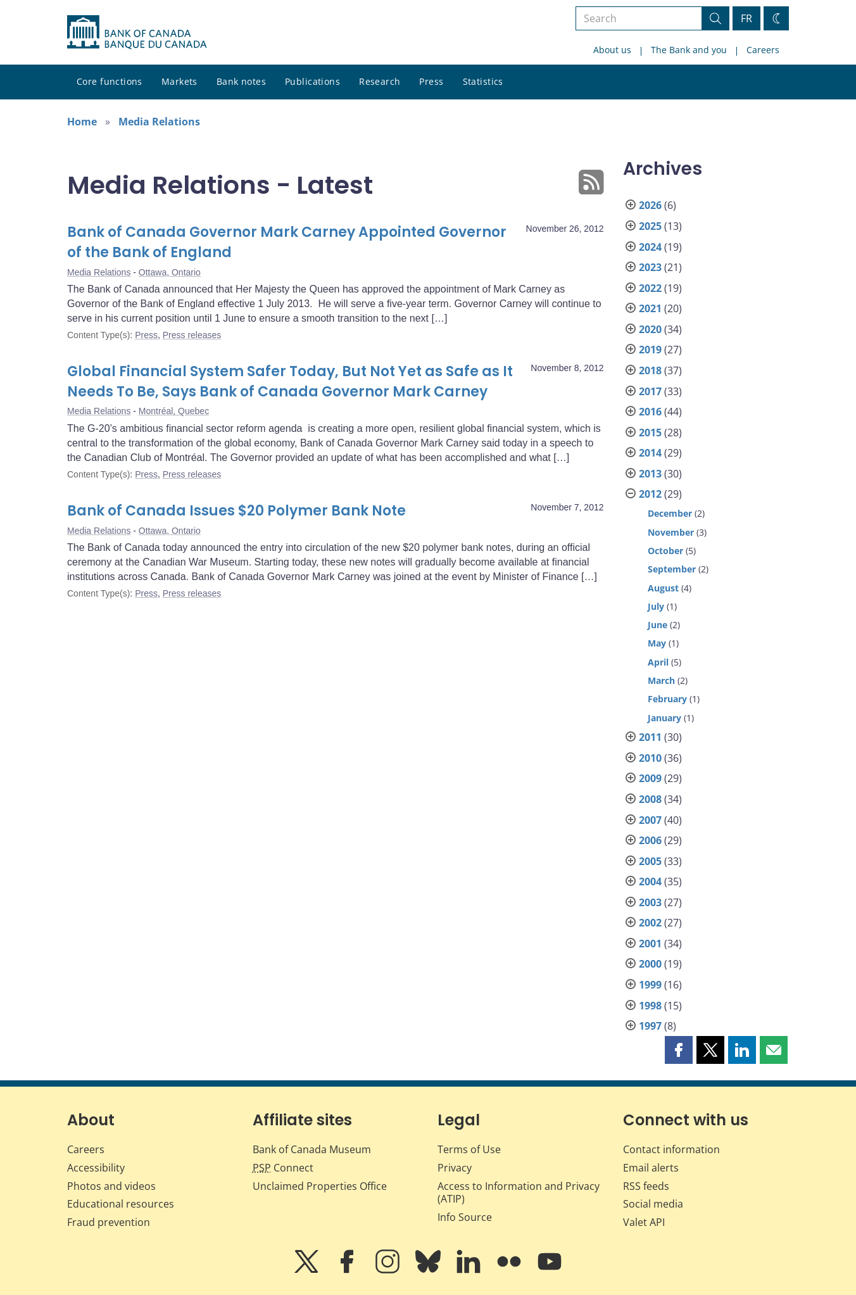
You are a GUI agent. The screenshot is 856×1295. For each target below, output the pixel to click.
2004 (650, 881)
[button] (679, 1050)
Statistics (483, 81)
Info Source (464, 1217)
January (664, 718)
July (656, 606)
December (670, 513)
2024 (650, 247)
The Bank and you (689, 50)
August (663, 588)
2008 (650, 799)
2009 (650, 778)
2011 (650, 737)
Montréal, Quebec (174, 411)
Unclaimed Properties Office (320, 1186)
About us (612, 50)
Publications (312, 81)
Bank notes (241, 81)
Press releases (192, 335)
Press (431, 81)
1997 (650, 1026)
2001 (650, 944)
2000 (650, 964)
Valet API (644, 1222)
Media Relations (159, 122)
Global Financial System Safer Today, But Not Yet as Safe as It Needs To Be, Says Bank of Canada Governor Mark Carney (290, 381)
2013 (650, 474)
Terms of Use (469, 1149)
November (671, 532)
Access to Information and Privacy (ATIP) (518, 1192)
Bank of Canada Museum (312, 1149)
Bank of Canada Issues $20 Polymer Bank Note (236, 511)
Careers (762, 50)
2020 (650, 329)
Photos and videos (111, 1186)
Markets (179, 81)
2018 (650, 370)
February (667, 699)
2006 (650, 840)
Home (82, 122)
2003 (650, 902)
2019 (650, 350)
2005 (650, 861)
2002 (650, 923)
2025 (650, 226)
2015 (650, 432)
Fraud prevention (108, 1222)
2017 (650, 391)
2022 (650, 288)
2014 (650, 453)
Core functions (109, 81)
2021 (650, 308)
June (657, 625)
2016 (650, 412)
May (657, 643)
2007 (650, 820)
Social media (653, 1204)
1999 (650, 985)
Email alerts (651, 1168)
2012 (650, 494)
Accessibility (96, 1168)
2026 (650, 205)
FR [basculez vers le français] (746, 18)
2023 (650, 267)
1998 (650, 1006)
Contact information (671, 1149)
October (665, 551)
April (658, 662)
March (661, 680)
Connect (283, 1168)
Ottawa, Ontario (170, 272)
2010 (650, 758)
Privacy (454, 1168)
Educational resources (120, 1204)
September (672, 569)
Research (379, 81)
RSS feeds (646, 1186)
